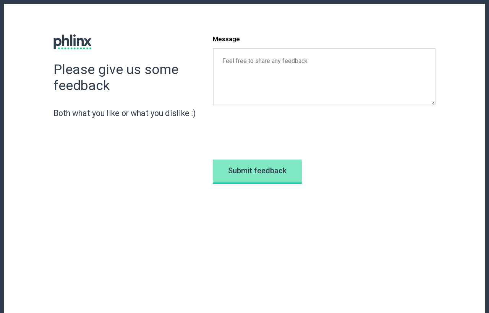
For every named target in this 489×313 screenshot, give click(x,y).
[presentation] (271, 132)
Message (226, 39)
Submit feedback (257, 170)
